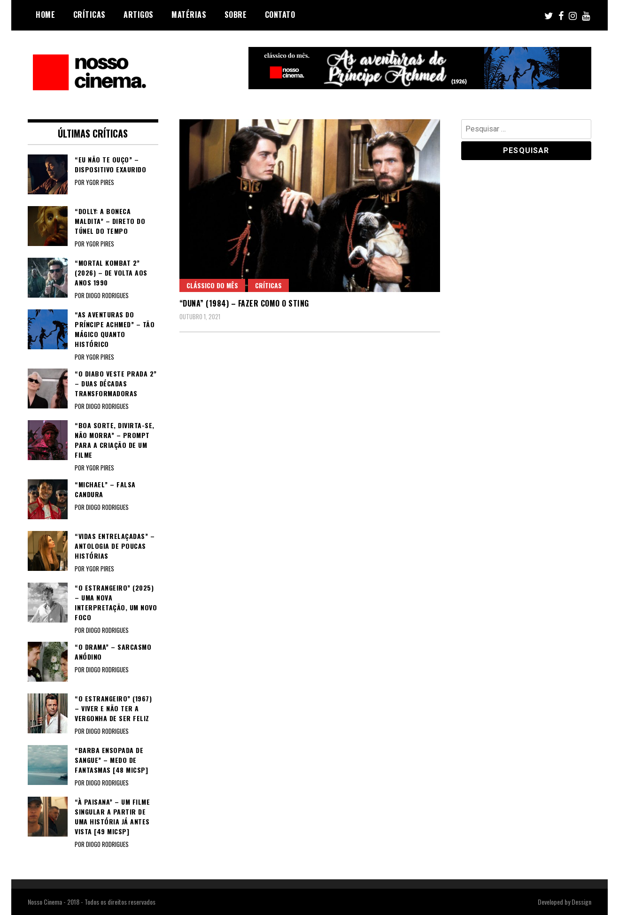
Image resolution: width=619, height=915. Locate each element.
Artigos (139, 14)
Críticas (89, 14)
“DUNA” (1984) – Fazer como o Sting (244, 303)
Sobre (235, 14)
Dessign (581, 902)
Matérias (188, 14)
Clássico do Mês (212, 285)
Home (45, 14)
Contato (280, 14)
